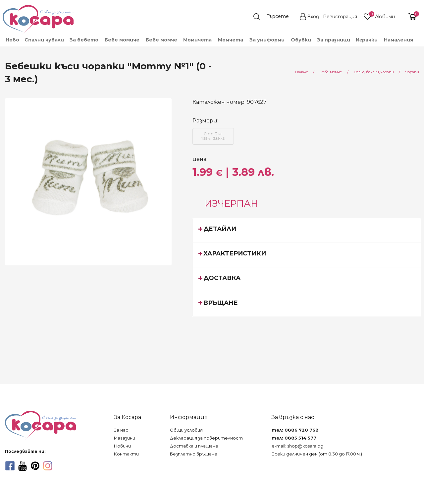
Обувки (301, 40)
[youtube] (22, 466)
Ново (12, 40)
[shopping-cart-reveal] (409, 16)
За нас (121, 430)
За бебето (84, 40)
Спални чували (44, 40)
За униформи (267, 40)
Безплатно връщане (193, 454)
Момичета (197, 40)
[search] (274, 16)
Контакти (126, 454)
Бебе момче (161, 40)
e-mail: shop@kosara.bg (297, 446)
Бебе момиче (122, 40)
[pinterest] (35, 466)
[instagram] (48, 466)
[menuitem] (12, 40)
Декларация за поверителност (206, 438)
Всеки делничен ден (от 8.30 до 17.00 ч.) (317, 454)
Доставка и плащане (194, 446)
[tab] (306, 230)
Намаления (398, 40)
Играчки (367, 40)
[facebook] (10, 466)
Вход (313, 16)
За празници (333, 40)
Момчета (230, 40)
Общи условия (186, 430)
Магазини (124, 438)
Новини (122, 446)
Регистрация (340, 16)
